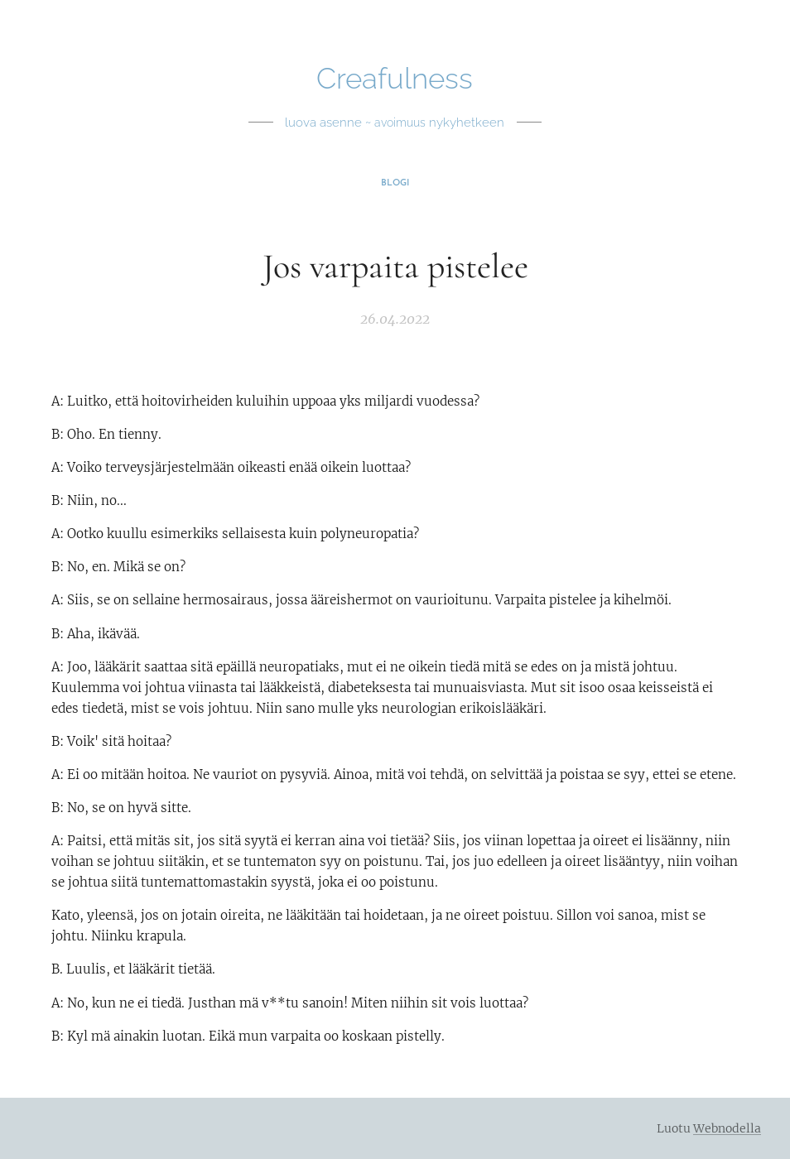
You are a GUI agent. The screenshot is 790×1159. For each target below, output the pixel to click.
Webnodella (727, 1128)
